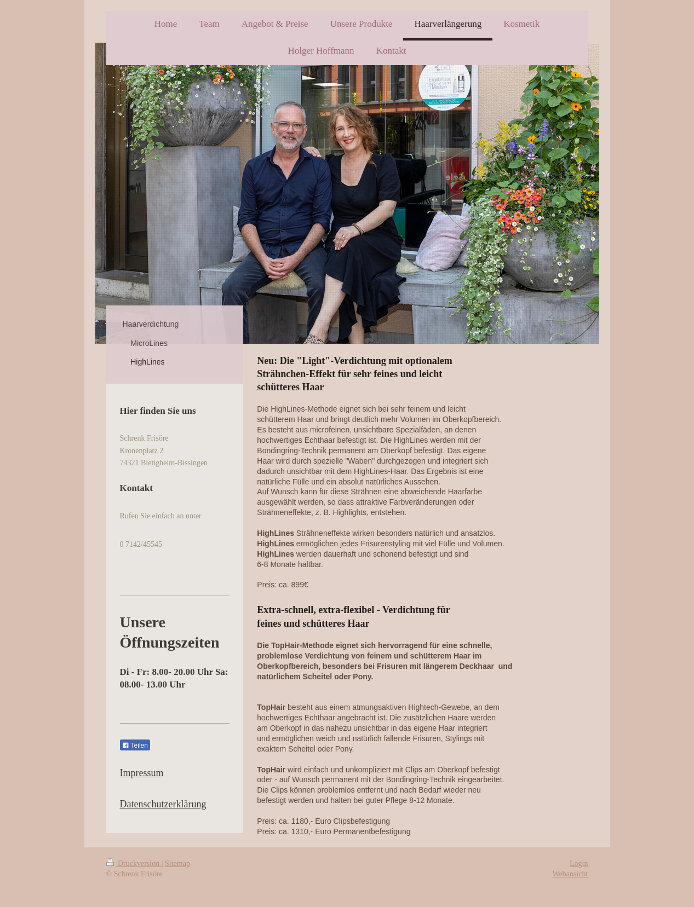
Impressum (142, 772)
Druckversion (134, 863)
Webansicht (570, 874)
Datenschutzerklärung (163, 804)
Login (579, 863)
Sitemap (177, 863)
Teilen (135, 745)
